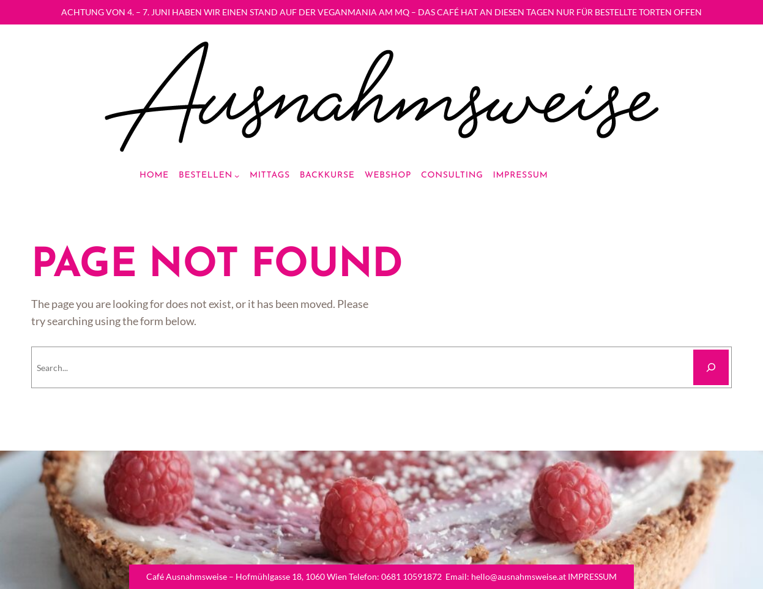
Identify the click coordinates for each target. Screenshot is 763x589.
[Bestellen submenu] (236, 175)
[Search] (711, 367)
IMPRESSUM (592, 576)
